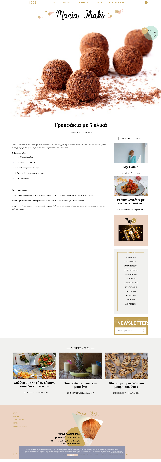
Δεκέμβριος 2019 (131, 270)
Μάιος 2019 (131, 300)
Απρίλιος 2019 (131, 304)
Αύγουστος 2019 (130, 287)
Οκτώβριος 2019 (130, 279)
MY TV (98, 3)
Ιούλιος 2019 (131, 291)
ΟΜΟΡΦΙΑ (68, 3)
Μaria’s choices (114, 3)
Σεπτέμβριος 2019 (130, 283)
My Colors (130, 167)
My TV (15, 425)
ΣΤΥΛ (55, 3)
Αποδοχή (67, 455)
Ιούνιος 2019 (131, 296)
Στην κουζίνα (73, 132)
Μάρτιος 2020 (131, 258)
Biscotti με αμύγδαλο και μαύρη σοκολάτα (126, 385)
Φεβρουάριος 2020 (130, 262)
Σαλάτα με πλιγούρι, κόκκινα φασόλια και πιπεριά (34, 386)
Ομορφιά (16, 419)
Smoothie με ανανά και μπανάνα (80, 385)
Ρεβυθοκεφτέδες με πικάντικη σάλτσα (131, 201)
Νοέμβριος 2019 (131, 274)
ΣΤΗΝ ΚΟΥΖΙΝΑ (84, 3)
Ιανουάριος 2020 (131, 266)
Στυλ (15, 416)
